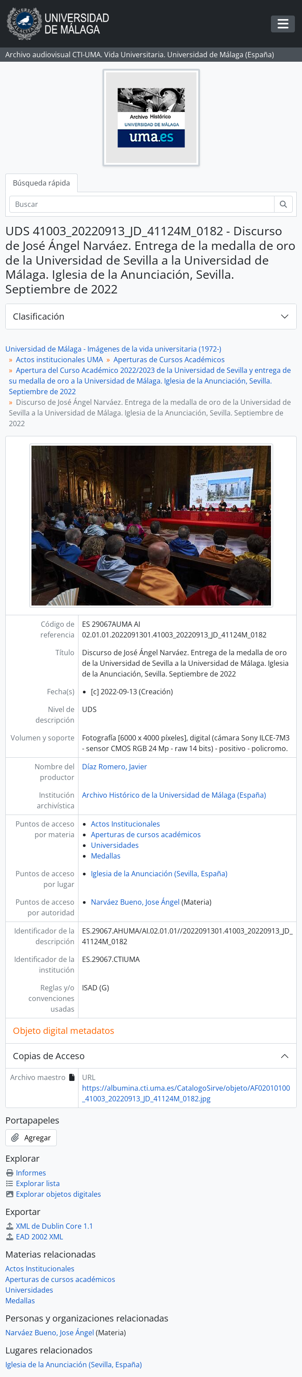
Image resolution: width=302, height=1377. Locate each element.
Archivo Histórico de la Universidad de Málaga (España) (174, 795)
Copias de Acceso (49, 1056)
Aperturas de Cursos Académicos (169, 359)
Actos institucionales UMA (59, 359)
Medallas (106, 856)
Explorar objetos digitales (53, 1194)
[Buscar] (142, 204)
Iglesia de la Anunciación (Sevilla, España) (159, 873)
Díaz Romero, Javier (114, 767)
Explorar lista (32, 1183)
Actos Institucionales (125, 824)
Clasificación (38, 316)
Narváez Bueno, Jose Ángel (135, 902)
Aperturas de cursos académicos (146, 834)
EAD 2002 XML (34, 1237)
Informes (25, 1173)
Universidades (115, 845)
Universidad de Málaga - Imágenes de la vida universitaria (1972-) (113, 349)
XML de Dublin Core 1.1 (49, 1226)
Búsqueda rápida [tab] (41, 183)
